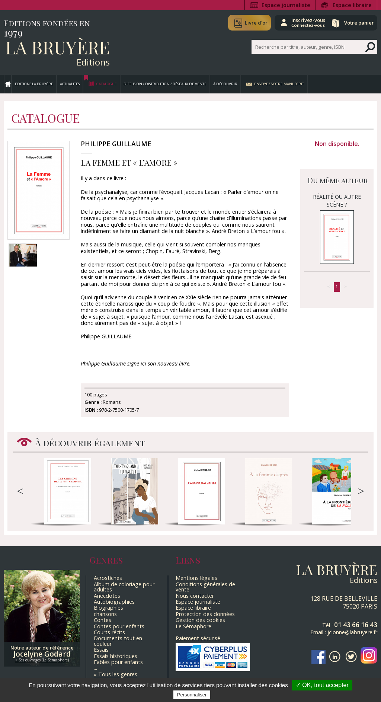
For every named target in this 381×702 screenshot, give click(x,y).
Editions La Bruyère (34, 84)
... (95, 667)
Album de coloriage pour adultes (124, 587)
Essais (101, 649)
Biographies (108, 607)
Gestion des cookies (200, 619)
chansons (105, 614)
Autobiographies (114, 601)
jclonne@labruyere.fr (352, 632)
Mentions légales (196, 577)
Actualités (70, 84)
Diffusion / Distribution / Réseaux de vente (165, 84)
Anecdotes (107, 595)
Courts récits (109, 632)
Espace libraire (352, 5)
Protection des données (205, 614)
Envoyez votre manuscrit (279, 84)
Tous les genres (117, 674)
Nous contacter (195, 595)
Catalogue (106, 84)
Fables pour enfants (118, 662)
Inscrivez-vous (299, 22)
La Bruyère (57, 47)
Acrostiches (108, 577)
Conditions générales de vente (205, 587)
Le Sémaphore (193, 626)
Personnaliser (192, 695)
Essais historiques (115, 656)
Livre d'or (244, 22)
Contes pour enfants (119, 626)
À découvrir (225, 84)
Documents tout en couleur (118, 641)
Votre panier (356, 22)
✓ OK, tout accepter (322, 685)
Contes (102, 619)
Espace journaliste (286, 5)
